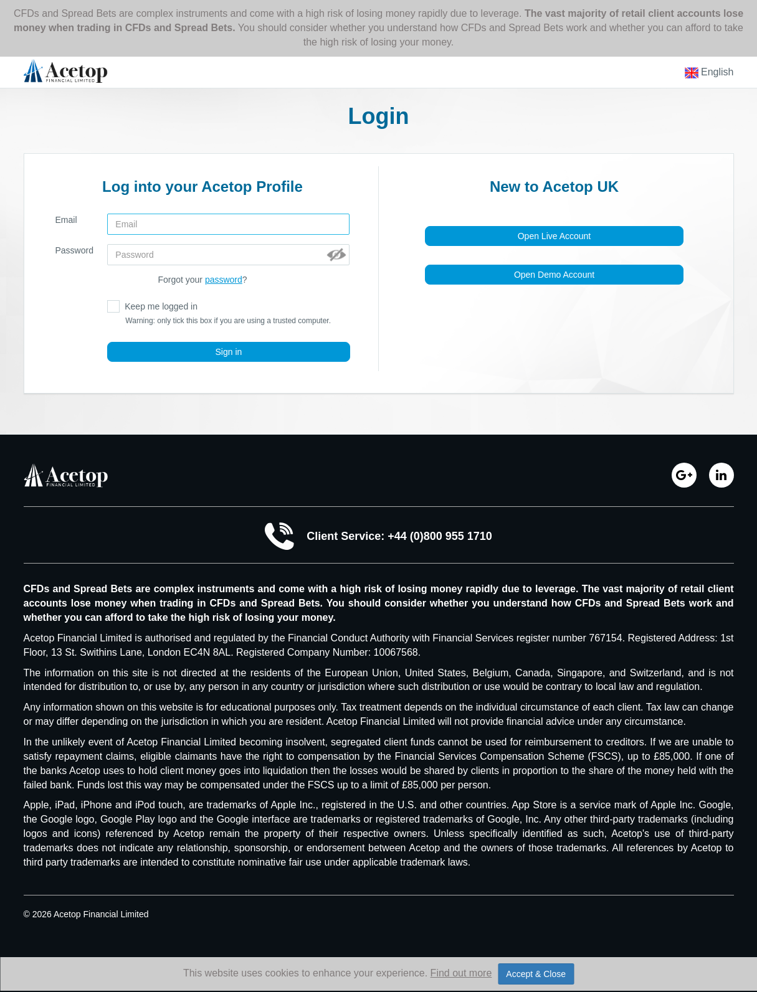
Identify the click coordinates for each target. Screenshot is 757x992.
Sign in (229, 352)
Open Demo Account (554, 275)
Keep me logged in (219, 313)
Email (66, 220)
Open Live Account (554, 236)
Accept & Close (536, 974)
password (223, 280)
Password (74, 250)
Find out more (461, 973)
